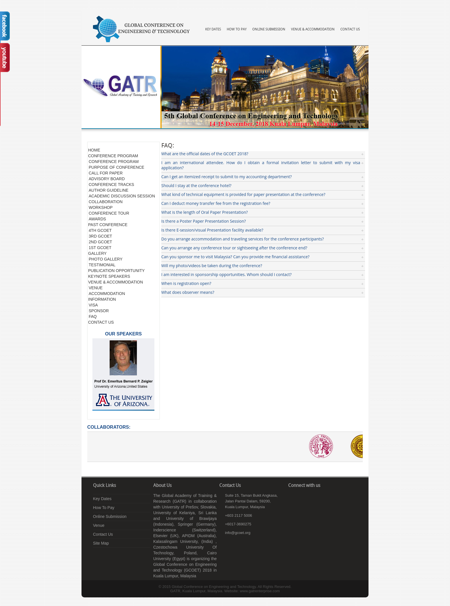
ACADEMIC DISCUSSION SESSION (122, 196)
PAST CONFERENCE (107, 224)
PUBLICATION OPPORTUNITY (116, 270)
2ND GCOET (100, 242)
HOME (94, 150)
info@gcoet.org (237, 533)
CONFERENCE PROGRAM (113, 156)
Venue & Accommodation (313, 29)
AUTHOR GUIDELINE (108, 190)
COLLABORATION (106, 201)
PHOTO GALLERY (106, 259)
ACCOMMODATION (107, 293)
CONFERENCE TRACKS (111, 184)
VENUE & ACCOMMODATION (115, 282)
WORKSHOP (101, 207)
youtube (309, 497)
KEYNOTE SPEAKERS (109, 276)
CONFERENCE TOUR (109, 213)
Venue (98, 525)
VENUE (95, 287)
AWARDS (97, 219)
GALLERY (97, 253)
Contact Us (350, 29)
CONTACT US (101, 322)
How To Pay (237, 29)
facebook (292, 497)
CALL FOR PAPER (106, 173)
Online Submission (268, 29)
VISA (93, 305)
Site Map (101, 543)
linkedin (301, 497)
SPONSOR (99, 310)
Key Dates (213, 29)
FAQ (93, 316)
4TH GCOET (100, 230)
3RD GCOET (100, 236)
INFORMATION (102, 299)
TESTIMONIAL (102, 265)
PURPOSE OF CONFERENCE (116, 167)
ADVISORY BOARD (107, 178)
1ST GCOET (100, 247)
